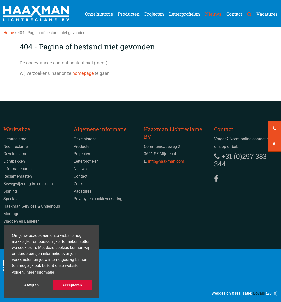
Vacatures (267, 14)
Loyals (259, 293)
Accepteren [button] (72, 285)
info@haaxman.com (166, 161)
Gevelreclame (15, 153)
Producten (129, 14)
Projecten (154, 14)
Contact (234, 14)
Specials (10, 198)
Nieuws (213, 14)
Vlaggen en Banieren (21, 221)
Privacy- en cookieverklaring (98, 198)
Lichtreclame (14, 139)
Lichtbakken (14, 161)
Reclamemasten (17, 176)
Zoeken (80, 183)
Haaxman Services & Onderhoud (31, 206)
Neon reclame (15, 146)
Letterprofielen (184, 14)
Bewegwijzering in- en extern (28, 183)
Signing (10, 191)
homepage (83, 73)
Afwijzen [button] (31, 285)
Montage (11, 213)
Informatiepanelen (19, 168)
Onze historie (99, 14)
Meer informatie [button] (40, 272)
